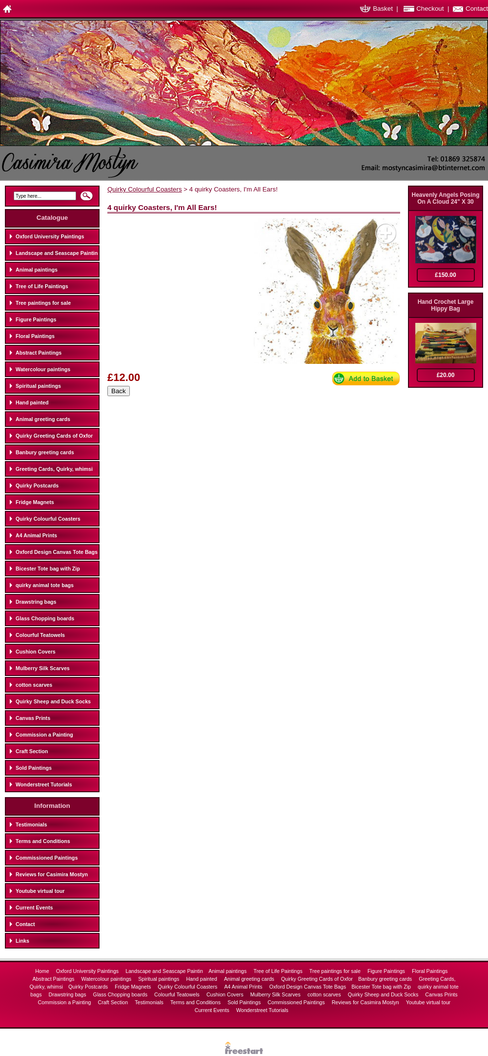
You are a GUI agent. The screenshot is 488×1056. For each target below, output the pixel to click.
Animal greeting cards (43, 419)
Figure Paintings (36, 319)
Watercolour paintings (43, 369)
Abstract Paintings (38, 353)
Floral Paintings (35, 336)
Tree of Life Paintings (42, 286)
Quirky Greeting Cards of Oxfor (54, 436)
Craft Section (32, 751)
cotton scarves (34, 685)
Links (22, 941)
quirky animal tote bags (45, 585)
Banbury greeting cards (45, 452)
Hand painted (32, 402)
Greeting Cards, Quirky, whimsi (54, 469)
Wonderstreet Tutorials (44, 784)
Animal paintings (37, 270)
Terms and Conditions (43, 841)
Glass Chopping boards (45, 618)
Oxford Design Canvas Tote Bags (57, 552)
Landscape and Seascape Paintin (57, 253)
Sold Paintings (34, 768)
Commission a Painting (44, 735)
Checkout (430, 8)
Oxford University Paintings (50, 236)
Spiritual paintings (38, 386)
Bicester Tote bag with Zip (48, 568)
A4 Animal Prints (36, 535)
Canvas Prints (33, 718)
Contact (477, 8)
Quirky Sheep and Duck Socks (53, 701)
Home (42, 971)
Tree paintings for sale (43, 303)
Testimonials (31, 824)
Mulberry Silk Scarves (43, 668)
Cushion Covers (36, 652)
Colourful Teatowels (40, 635)
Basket (383, 8)
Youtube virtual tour (40, 891)
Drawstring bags (36, 602)
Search (86, 198)
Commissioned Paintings (47, 858)
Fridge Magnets (35, 502)
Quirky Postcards (37, 485)
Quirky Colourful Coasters (48, 519)
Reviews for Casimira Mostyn (52, 874)
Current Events (34, 907)
